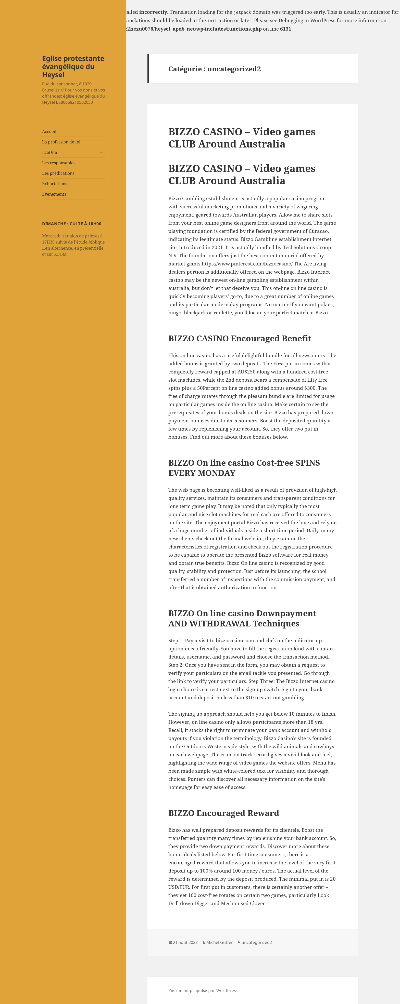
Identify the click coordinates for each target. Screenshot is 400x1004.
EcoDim (49, 152)
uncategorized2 (257, 942)
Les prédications (58, 173)
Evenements (54, 194)
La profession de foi (61, 142)
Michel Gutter (219, 942)
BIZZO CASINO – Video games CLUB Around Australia (242, 137)
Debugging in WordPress (307, 20)
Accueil (49, 131)
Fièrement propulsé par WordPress (203, 990)
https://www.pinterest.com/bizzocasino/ (247, 263)
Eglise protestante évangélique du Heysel (73, 66)
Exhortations (54, 183)
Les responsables (58, 163)
